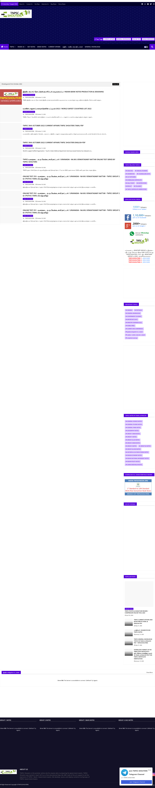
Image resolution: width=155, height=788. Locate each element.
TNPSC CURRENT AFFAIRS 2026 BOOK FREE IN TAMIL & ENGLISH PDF (143, 621)
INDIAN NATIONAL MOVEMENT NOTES (138, 458)
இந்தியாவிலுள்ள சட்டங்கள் (135, 332)
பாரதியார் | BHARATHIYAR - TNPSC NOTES (142, 631)
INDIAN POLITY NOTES (133, 461)
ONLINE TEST (136, 39)
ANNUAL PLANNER (142, 171)
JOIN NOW (146, 258)
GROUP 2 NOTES (131, 446)
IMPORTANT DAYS (132, 319)
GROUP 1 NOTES (131, 437)
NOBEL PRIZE (131, 325)
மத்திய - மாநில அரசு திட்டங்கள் (72, 47)
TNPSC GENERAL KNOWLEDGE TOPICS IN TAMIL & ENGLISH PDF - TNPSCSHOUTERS (143, 641)
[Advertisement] (119, 22)
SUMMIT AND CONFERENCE (135, 329)
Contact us (29, 4)
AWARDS (129, 310)
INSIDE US (21, 47)
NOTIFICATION (142, 183)
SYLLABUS (138, 186)
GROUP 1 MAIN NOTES (133, 434)
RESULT (129, 186)
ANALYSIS (130, 171)
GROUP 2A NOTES (145, 446)
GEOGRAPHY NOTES (133, 430)
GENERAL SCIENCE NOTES (134, 421)
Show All (115, 84)
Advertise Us (45, 4)
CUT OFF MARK (131, 177)
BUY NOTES (31, 47)
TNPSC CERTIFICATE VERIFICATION (136, 189)
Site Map (37, 4)
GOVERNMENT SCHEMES (134, 316)
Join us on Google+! (139, 226)
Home (6, 47)
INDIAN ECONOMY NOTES (134, 455)
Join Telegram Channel (136, 782)
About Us (22, 4)
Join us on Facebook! (139, 218)
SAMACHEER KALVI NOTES (134, 464)
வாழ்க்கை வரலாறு (132, 338)
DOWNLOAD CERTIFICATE (134, 180)
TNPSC (12, 47)
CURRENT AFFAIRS (109, 39)
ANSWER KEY (131, 174)
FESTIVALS (139, 310)
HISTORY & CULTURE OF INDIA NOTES (137, 452)
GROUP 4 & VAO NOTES (133, 449)
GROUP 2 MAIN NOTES (133, 443)
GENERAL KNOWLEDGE (124, 39)
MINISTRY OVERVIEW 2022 (134, 322)
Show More (149, 672)
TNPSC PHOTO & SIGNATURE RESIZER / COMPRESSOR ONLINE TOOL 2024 (136, 612)
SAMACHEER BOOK (148, 39)
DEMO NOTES (41, 47)
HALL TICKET (130, 183)
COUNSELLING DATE (144, 174)
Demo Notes (61, 4)
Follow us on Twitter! (139, 209)
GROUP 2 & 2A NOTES (133, 440)
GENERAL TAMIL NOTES (133, 427)
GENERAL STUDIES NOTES (134, 424)
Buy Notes (54, 4)
